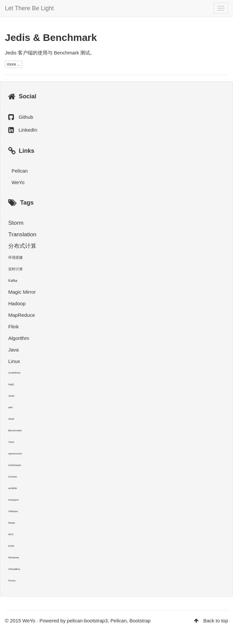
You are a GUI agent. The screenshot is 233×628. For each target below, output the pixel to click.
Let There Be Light (29, 8)
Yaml (11, 442)
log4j (11, 384)
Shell (11, 418)
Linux (14, 361)
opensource (15, 453)
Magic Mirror (22, 292)
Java (13, 349)
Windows (13, 557)
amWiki (12, 488)
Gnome (12, 476)
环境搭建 (15, 257)
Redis (11, 522)
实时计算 (15, 269)
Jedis (11, 395)
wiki (10, 407)
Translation (22, 234)
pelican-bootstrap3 (87, 620)
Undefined (14, 372)
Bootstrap (139, 620)
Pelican (20, 171)
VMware (13, 511)
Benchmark (14, 430)
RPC (11, 534)
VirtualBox (14, 569)
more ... (13, 64)
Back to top (215, 620)
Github (25, 117)
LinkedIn (27, 130)
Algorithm (18, 338)
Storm (15, 222)
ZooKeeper (14, 465)
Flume (12, 580)
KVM (11, 546)
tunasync (13, 499)
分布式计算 (22, 246)
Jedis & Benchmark (51, 37)
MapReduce (21, 315)
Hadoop (17, 303)
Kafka (12, 280)
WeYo (18, 182)
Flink (13, 326)
